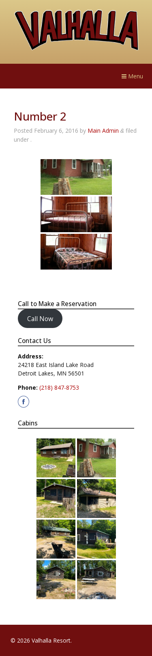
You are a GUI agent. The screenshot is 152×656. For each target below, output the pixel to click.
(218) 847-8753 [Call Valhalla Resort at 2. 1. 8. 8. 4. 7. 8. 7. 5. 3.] (59, 387)
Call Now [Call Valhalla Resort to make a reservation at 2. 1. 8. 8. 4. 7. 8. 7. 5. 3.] (40, 318)
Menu (132, 76)
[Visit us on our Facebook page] (23, 402)
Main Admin (103, 130)
